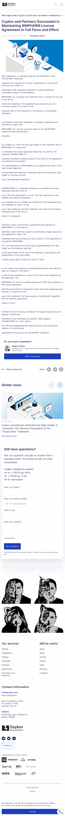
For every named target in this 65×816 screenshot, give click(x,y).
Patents (5, 649)
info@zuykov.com (10, 692)
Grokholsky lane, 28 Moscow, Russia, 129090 (15, 715)
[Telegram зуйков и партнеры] (3, 738)
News (42, 653)
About (42, 649)
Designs (5, 657)
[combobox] (8, 503)
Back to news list (14, 369)
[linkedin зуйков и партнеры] (14, 738)
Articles (43, 657)
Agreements (7, 669)
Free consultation (32, 356)
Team (42, 665)
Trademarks (7, 653)
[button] (60, 385)
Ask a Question (12, 546)
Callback (7, 745)
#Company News (37, 36)
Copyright (6, 661)
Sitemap (32, 791)
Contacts (43, 673)
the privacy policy (44, 805)
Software (6, 665)
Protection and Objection (8, 674)
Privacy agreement (32, 787)
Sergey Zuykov (18, 346)
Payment (43, 669)
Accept (32, 811)
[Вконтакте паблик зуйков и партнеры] (9, 738)
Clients (43, 661)
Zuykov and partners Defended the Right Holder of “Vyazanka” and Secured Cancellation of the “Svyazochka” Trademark (30, 428)
